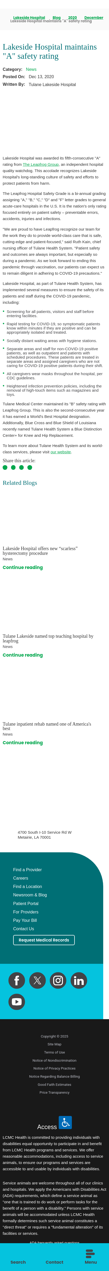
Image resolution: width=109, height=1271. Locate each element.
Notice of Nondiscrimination (55, 1061)
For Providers (25, 912)
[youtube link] (16, 1003)
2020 (73, 17)
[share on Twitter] (13, 467)
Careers (20, 878)
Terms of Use (54, 1054)
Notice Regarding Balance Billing (54, 1078)
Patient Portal (25, 903)
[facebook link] (16, 982)
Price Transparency (54, 1094)
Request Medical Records (47, 940)
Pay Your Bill (25, 920)
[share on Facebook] (5, 467)
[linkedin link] (79, 982)
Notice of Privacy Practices (54, 1070)
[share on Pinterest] (21, 467)
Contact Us (23, 929)
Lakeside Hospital (30, 17)
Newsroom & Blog (30, 895)
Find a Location (27, 886)
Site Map (54, 1045)
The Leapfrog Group (41, 164)
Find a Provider (27, 870)
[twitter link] (37, 982)
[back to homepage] (4, 17)
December (94, 17)
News (31, 69)
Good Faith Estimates (54, 1086)
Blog (57, 17)
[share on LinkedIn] (29, 467)
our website (61, 452)
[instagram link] (58, 982)
